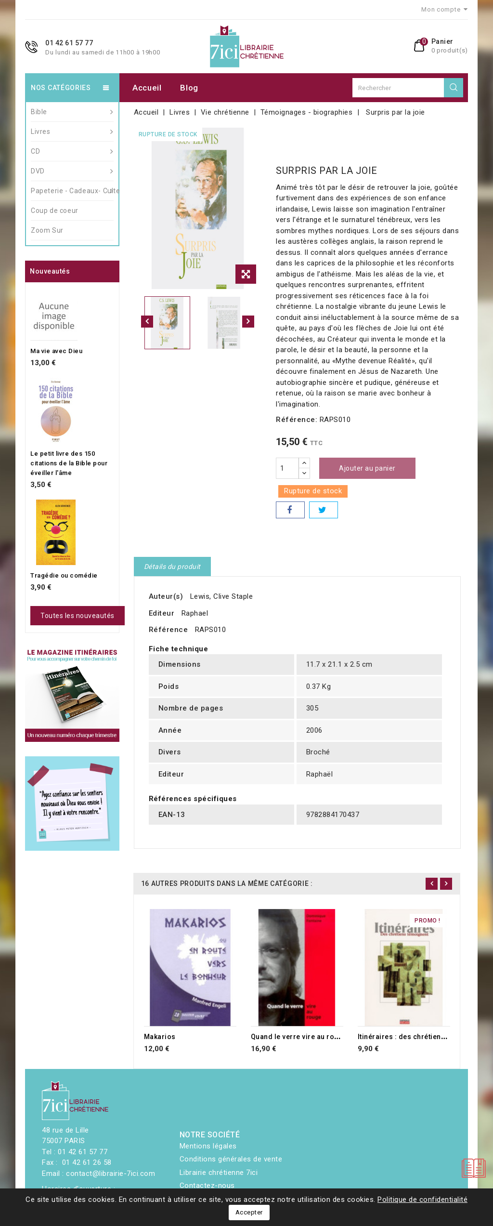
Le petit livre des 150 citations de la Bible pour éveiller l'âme (68, 463)
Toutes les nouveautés (77, 616)
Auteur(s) (166, 596)
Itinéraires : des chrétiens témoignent (421, 1037)
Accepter (249, 1212)
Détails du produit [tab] (172, 566)
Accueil (147, 87)
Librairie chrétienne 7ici (219, 1172)
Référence (168, 629)
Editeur (162, 613)
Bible (72, 111)
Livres (72, 131)
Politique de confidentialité (422, 1199)
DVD (72, 171)
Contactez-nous (207, 1185)
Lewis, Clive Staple (221, 596)
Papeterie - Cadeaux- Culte (72, 191)
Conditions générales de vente (231, 1159)
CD (72, 151)
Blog (189, 87)
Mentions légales (208, 1146)
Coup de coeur (54, 210)
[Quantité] (287, 468)
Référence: (296, 419)
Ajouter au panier (367, 468)
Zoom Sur (47, 230)
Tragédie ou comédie (64, 575)
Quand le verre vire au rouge (299, 1037)
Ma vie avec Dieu (56, 351)
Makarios (160, 1037)
